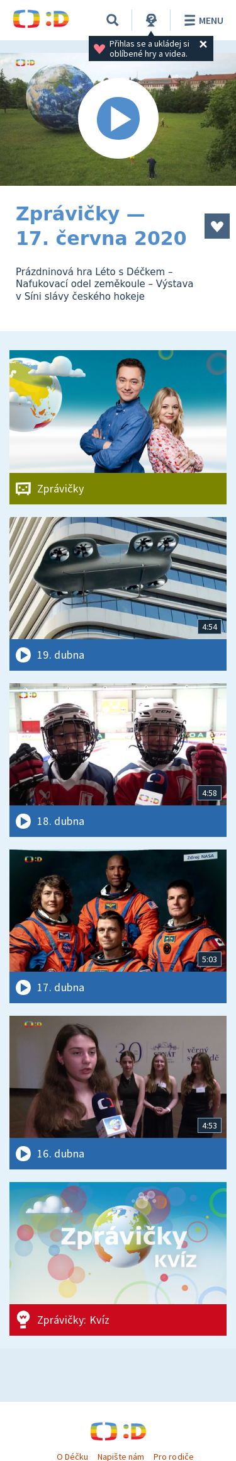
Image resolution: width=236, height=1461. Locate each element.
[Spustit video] (118, 119)
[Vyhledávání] (113, 20)
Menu (201, 20)
